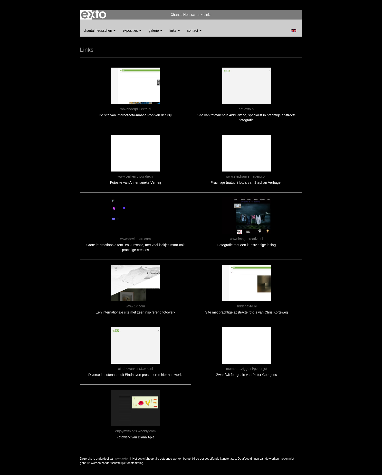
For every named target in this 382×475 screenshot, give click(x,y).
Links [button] (175, 30)
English (293, 30)
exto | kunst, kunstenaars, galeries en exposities (93, 15)
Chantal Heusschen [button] (99, 30)
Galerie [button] (155, 30)
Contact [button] (194, 30)
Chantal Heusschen (185, 15)
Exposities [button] (132, 30)
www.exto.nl (123, 458)
